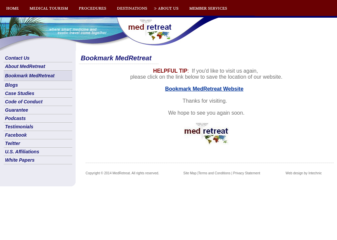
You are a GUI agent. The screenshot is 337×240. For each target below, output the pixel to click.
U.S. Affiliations (22, 151)
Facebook (16, 135)
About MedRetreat (25, 66)
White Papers (20, 160)
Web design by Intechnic (303, 173)
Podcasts (15, 118)
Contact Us (17, 58)
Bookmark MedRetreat (30, 75)
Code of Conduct (24, 101)
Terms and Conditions (214, 173)
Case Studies (19, 93)
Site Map (189, 173)
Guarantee (16, 110)
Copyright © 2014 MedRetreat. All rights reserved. (122, 173)
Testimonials (19, 126)
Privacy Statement (246, 173)
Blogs (11, 85)
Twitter (12, 143)
